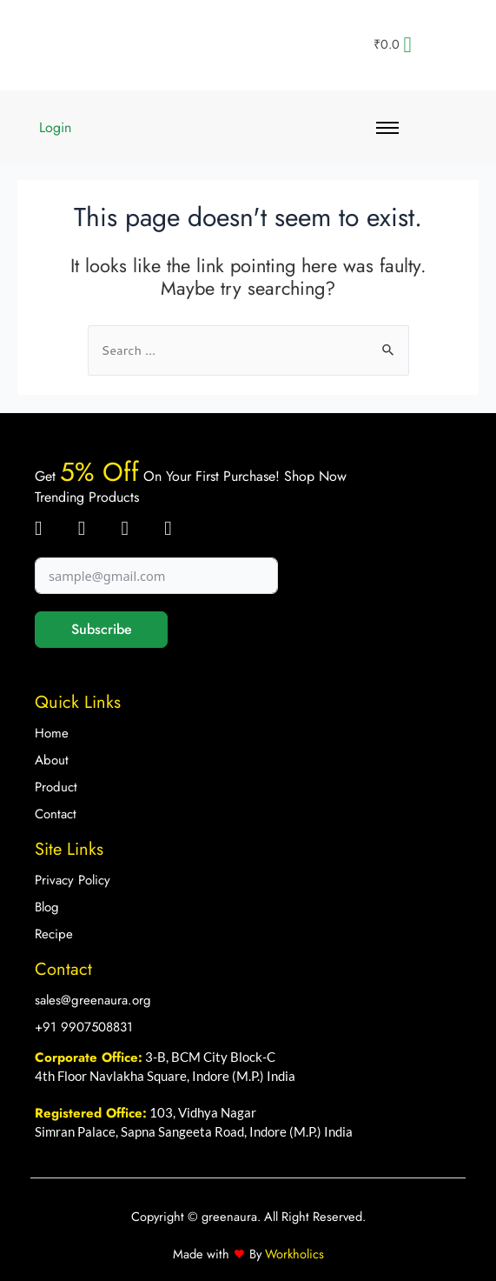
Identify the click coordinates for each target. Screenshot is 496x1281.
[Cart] (392, 44)
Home (52, 733)
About (52, 760)
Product (56, 787)
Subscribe (101, 629)
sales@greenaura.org (93, 1000)
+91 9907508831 (84, 1027)
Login (55, 127)
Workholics (292, 1253)
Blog (47, 907)
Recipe (54, 934)
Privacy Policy (72, 880)
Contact (55, 814)
